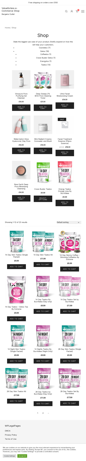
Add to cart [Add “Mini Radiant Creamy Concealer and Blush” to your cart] (43, 151)
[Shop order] (69, 222)
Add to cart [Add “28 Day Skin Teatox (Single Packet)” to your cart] (69, 361)
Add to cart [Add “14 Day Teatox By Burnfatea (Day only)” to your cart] (43, 311)
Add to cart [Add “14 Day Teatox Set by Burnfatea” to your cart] (69, 311)
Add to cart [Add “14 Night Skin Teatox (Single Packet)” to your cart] (16, 361)
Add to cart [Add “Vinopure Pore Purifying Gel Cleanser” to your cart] (21, 107)
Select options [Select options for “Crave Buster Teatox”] (43, 198)
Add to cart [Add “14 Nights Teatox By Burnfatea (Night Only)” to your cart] (43, 361)
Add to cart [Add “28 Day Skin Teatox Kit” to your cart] (16, 401)
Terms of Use (10, 439)
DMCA (7, 431)
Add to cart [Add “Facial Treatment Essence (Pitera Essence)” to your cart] (64, 153)
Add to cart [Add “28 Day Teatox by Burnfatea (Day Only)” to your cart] (43, 404)
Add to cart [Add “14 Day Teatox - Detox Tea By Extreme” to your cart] (16, 319)
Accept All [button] (22, 456)
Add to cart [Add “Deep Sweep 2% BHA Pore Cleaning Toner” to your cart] (43, 107)
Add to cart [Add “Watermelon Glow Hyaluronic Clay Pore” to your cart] (21, 151)
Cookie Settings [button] (9, 456)
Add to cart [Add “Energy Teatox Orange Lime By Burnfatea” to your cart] (64, 203)
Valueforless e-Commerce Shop (10, 9)
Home (7, 28)
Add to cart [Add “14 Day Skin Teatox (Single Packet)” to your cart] (16, 267)
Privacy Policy (11, 435)
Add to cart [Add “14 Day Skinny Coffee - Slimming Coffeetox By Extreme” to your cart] (69, 269)
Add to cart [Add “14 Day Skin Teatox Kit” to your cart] (43, 264)
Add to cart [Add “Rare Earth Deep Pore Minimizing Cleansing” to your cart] (21, 198)
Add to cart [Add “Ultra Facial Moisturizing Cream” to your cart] (64, 105)
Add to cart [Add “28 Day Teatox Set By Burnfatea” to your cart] (69, 403)
